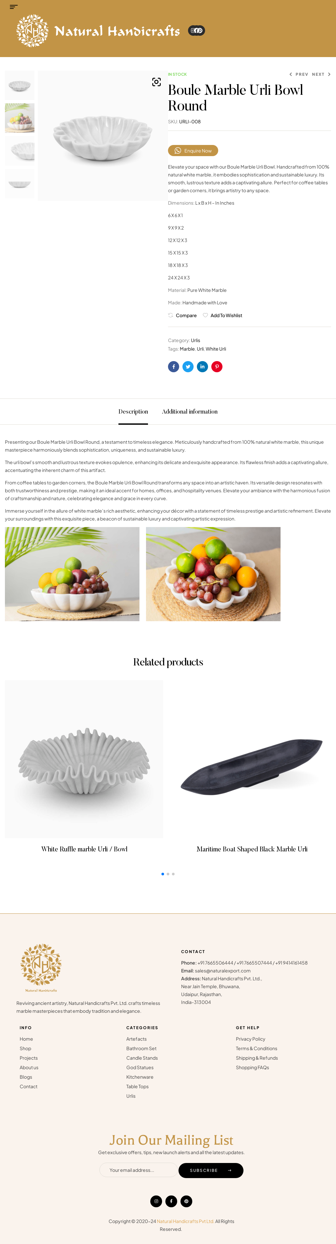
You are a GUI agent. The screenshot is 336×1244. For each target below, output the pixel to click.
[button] (156, 82)
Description (133, 412)
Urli (200, 349)
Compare (186, 315)
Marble (187, 349)
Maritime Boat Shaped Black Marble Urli (252, 849)
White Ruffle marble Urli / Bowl (84, 849)
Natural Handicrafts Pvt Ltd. (186, 1221)
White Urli (216, 349)
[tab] (133, 411)
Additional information (190, 412)
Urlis (195, 340)
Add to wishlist (226, 315)
